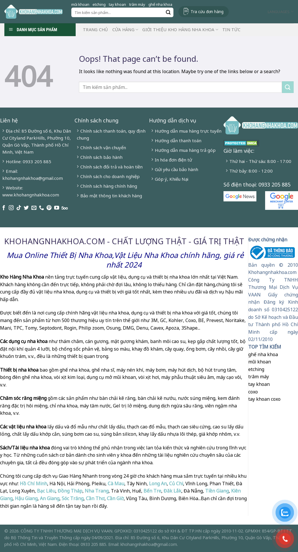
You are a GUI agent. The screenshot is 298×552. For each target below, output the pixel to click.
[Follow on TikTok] (18, 208)
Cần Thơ (95, 498)
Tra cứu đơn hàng (207, 11)
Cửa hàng (125, 30)
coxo (253, 391)
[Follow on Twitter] (26, 208)
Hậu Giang (26, 498)
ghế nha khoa (160, 4)
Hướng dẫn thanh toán (178, 140)
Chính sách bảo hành (101, 157)
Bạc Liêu (46, 491)
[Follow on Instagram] (11, 208)
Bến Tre (152, 491)
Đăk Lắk (172, 491)
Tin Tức (231, 29)
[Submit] (168, 12)
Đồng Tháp (70, 491)
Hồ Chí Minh (33, 483)
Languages (281, 11)
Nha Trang (97, 491)
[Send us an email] (33, 208)
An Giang (49, 498)
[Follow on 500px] (64, 208)
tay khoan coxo (264, 399)
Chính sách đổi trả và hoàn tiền (111, 167)
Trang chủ (95, 29)
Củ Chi (176, 483)
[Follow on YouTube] (56, 208)
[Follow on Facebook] (3, 208)
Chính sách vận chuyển (103, 147)
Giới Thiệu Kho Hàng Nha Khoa (180, 30)
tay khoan (117, 4)
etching (99, 4)
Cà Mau (116, 483)
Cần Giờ (115, 498)
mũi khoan (80, 4)
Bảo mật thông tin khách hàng (111, 195)
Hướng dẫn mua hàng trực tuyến (188, 131)
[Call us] (41, 208)
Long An (158, 483)
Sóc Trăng (73, 498)
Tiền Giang (217, 491)
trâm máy (137, 4)
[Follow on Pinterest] (49, 208)
